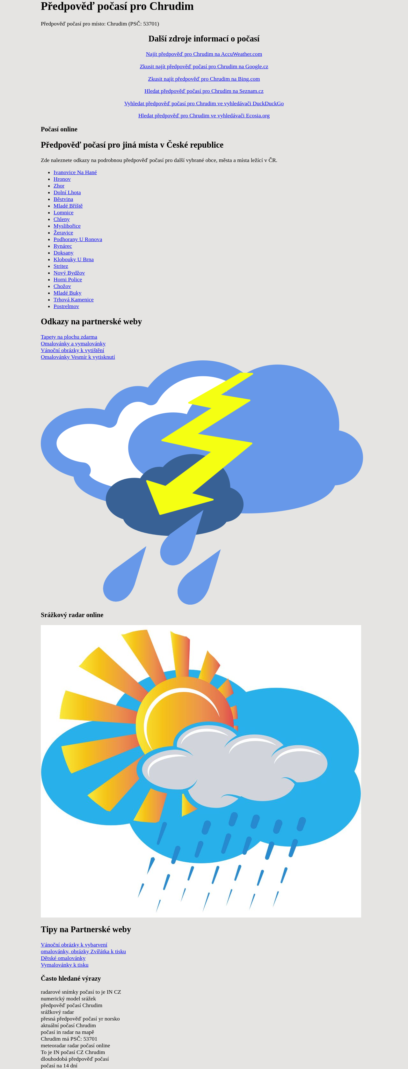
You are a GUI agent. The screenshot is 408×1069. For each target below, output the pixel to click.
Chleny (62, 219)
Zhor (59, 185)
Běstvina (63, 199)
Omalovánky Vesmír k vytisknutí (78, 357)
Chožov (62, 286)
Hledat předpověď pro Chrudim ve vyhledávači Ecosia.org (204, 115)
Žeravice (63, 232)
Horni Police (68, 279)
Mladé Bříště (68, 206)
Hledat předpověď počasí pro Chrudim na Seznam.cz (203, 91)
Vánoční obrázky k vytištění (72, 350)
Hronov (62, 179)
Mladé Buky (67, 293)
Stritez (61, 266)
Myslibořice (67, 226)
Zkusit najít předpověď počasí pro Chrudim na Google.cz (204, 66)
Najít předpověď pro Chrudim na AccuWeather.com (204, 54)
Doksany (64, 252)
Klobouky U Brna (74, 259)
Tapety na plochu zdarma (69, 337)
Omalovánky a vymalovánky (73, 343)
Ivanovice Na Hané (75, 172)
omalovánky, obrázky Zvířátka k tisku (83, 951)
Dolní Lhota (67, 192)
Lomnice (64, 212)
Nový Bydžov (69, 272)
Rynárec (63, 246)
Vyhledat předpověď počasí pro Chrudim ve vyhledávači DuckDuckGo (204, 103)
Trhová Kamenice (74, 299)
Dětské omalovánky (63, 958)
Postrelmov (66, 306)
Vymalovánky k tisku (65, 965)
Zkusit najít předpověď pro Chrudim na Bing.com (204, 79)
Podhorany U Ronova (78, 239)
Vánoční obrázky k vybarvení (74, 944)
